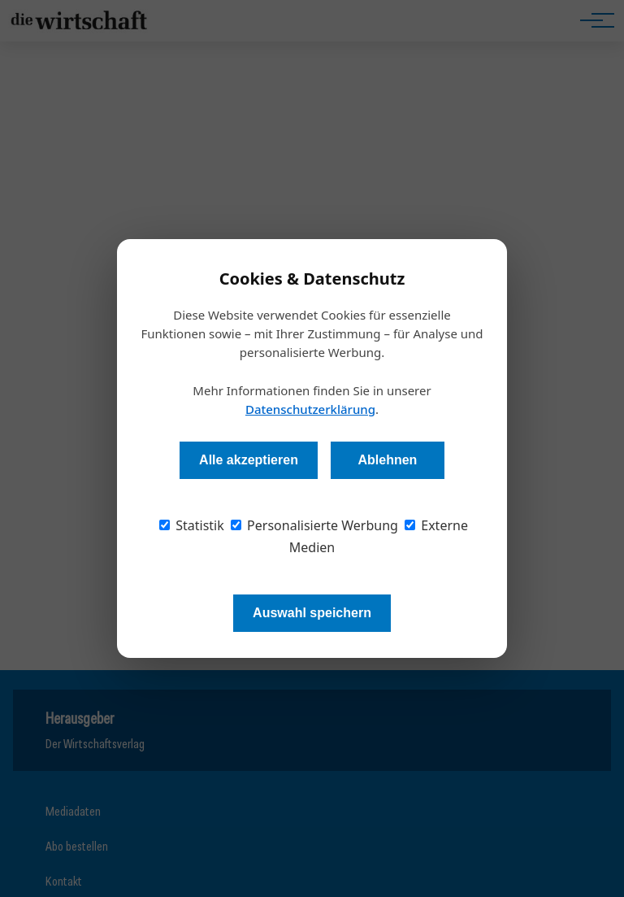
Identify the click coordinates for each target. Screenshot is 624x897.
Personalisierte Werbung (314, 525)
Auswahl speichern (312, 613)
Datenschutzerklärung (310, 409)
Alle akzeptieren (248, 460)
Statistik (191, 525)
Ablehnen (387, 460)
